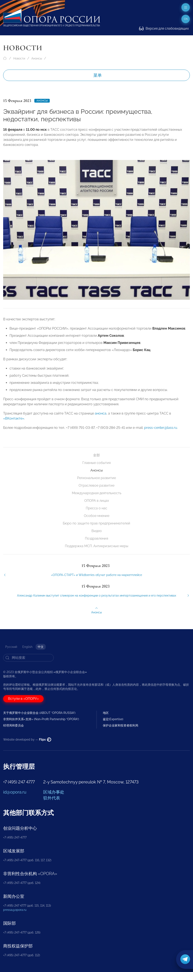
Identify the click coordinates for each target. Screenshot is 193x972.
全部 (96, 455)
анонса (100, 419)
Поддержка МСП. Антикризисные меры (96, 546)
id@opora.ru (14, 792)
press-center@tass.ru (160, 433)
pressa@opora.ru (14, 909)
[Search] (28, 658)
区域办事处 (53, 792)
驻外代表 (51, 797)
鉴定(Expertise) (113, 719)
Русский (11, 646)
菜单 (97, 75)
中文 (41, 646)
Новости (19, 58)
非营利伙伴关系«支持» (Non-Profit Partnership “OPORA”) (41, 719)
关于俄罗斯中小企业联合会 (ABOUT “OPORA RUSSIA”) (39, 712)
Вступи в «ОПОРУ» (23, 699)
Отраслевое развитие (96, 485)
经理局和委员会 (13, 725)
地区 (106, 712)
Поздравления (96, 538)
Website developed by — (27, 739)
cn (186, 18)
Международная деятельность (96, 493)
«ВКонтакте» (13, 424)
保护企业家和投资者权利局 (120, 725)
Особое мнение (96, 516)
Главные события (96, 463)
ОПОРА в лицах (96, 501)
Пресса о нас (96, 508)
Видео (96, 531)
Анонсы (36, 58)
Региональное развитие (96, 478)
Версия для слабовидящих (164, 28)
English (27, 646)
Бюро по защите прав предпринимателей (96, 523)
